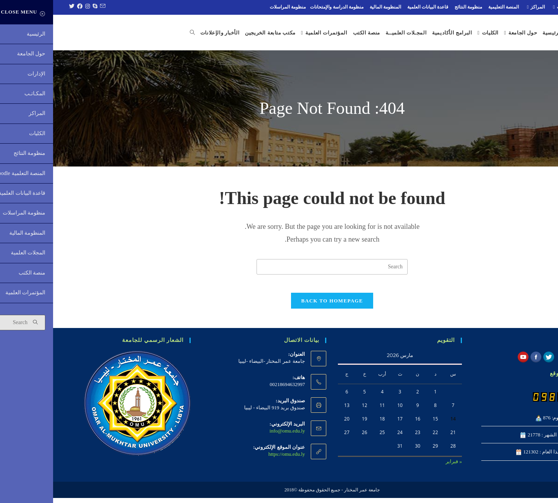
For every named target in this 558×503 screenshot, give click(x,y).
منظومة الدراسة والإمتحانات (283, 7)
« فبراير (401, 466)
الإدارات (539, 7)
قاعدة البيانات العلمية (374, 7)
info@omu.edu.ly (234, 436)
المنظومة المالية (332, 7)
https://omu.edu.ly (233, 459)
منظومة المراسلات (235, 7)
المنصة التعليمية (450, 7)
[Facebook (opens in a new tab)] (26, 7)
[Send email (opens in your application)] (48, 7)
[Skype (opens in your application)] (41, 7)
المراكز (482, 7)
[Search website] (134, 33)
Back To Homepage (279, 306)
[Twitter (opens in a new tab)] (18, 7)
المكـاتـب (510, 7)
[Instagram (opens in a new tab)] (33, 7)
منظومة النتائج (415, 7)
